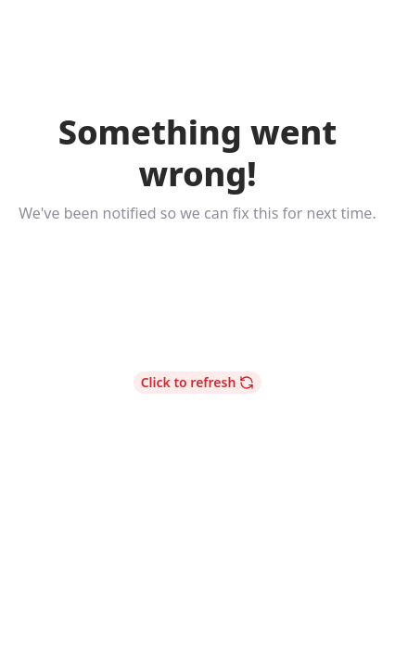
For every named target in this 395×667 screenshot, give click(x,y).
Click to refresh (198, 382)
